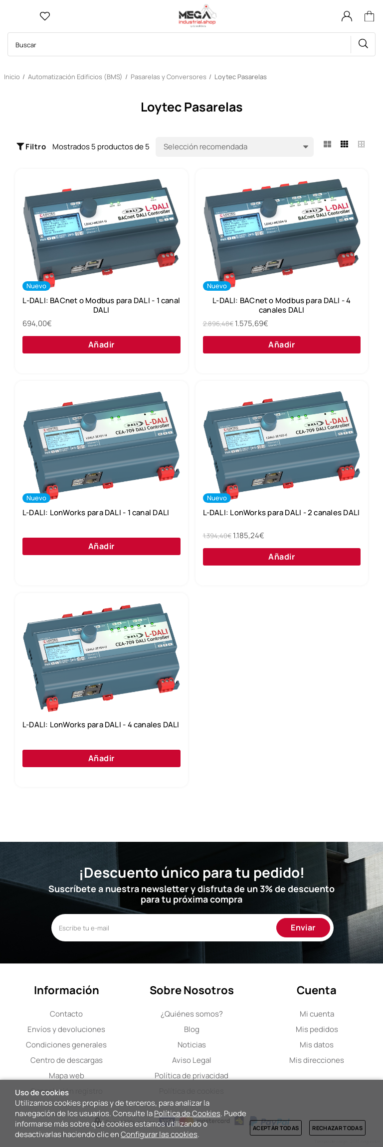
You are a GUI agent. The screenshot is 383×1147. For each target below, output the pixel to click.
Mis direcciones (316, 1060)
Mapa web (66, 1075)
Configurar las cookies (159, 1134)
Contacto (66, 1014)
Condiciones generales (66, 1044)
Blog (191, 1029)
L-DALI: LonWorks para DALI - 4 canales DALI (101, 725)
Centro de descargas (66, 1060)
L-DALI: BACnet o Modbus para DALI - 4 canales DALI (281, 305)
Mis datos (317, 1044)
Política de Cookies (187, 1113)
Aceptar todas (276, 1128)
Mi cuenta (317, 1014)
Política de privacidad (191, 1075)
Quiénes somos (192, 1014)
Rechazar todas (337, 1128)
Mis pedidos (317, 1029)
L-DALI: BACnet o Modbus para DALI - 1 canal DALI (101, 305)
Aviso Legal (191, 1060)
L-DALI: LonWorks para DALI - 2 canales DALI (281, 513)
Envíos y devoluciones (66, 1029)
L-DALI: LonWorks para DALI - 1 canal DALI (95, 513)
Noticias (192, 1044)
